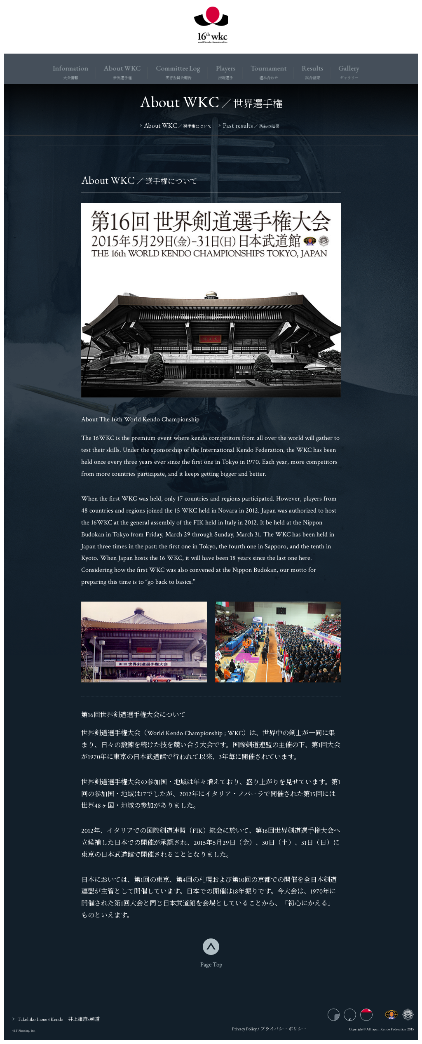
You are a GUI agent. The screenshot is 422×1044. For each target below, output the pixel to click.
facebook (356, 1017)
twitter (372, 1017)
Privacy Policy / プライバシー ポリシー (269, 1031)
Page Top (211, 965)
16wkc (211, 27)
